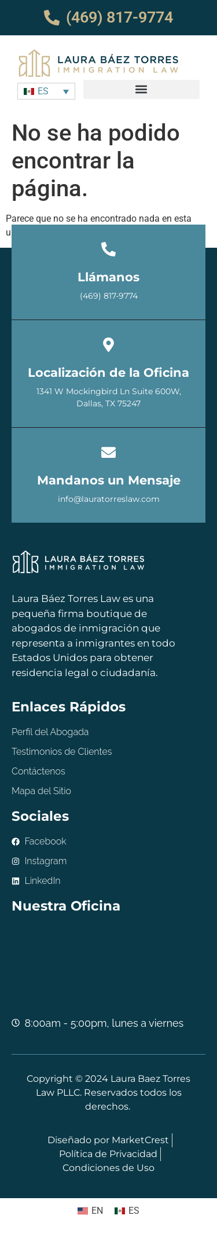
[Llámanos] (108, 249)
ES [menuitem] (43, 91)
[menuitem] (46, 91)
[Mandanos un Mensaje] (108, 452)
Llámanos (108, 277)
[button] (141, 89)
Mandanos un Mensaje (109, 480)
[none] (46, 91)
